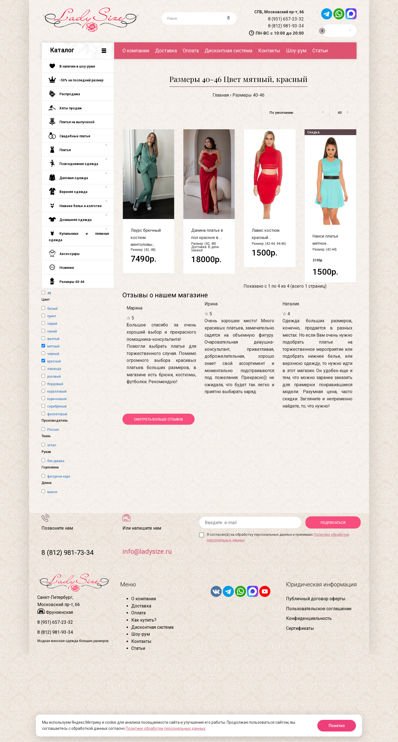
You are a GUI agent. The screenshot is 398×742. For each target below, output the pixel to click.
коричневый (57, 399)
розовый (54, 376)
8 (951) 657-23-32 (286, 19)
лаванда (54, 369)
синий (52, 331)
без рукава (55, 461)
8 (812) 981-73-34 (67, 552)
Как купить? (143, 620)
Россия (53, 430)
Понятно (337, 725)
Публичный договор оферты (315, 598)
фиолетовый (57, 414)
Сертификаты (300, 628)
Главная (221, 95)
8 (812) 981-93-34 (286, 26)
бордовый (55, 384)
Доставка (141, 606)
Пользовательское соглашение (319, 608)
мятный (53, 346)
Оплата (138, 612)
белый (52, 309)
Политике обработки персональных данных (165, 728)
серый (52, 324)
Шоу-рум (140, 634)
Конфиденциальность (309, 618)
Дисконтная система (152, 627)
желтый (53, 339)
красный (54, 361)
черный (53, 354)
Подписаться (333, 523)
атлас (51, 445)
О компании (143, 598)
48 (49, 293)
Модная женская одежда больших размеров (73, 641)
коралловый (57, 391)
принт (51, 316)
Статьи (138, 648)
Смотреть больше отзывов (158, 419)
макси (52, 492)
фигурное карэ (58, 476)
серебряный (57, 406)
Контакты (141, 641)
